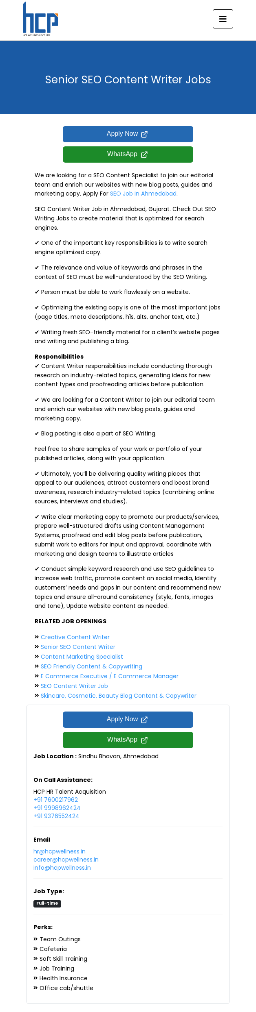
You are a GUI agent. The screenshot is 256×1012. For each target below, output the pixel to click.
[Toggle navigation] (223, 19)
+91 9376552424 (56, 816)
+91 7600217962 (55, 800)
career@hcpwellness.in (66, 859)
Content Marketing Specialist (82, 657)
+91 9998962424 (57, 808)
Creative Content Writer (75, 637)
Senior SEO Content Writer (78, 647)
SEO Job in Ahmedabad (143, 193)
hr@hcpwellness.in (59, 851)
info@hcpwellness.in (62, 868)
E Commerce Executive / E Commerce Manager (110, 676)
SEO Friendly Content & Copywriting (91, 666)
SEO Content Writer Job (74, 686)
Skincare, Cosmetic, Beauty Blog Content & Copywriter (118, 696)
